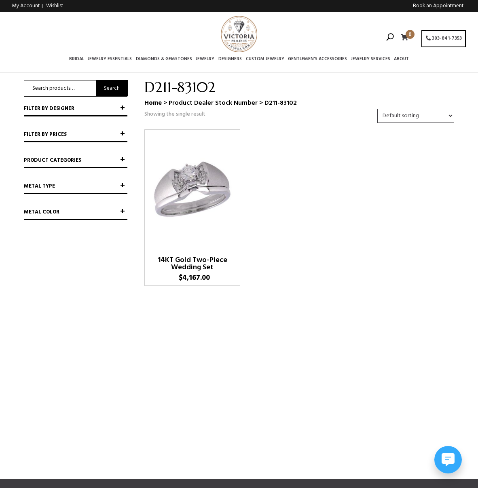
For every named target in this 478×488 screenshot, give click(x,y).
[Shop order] (415, 116)
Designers (230, 59)
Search (112, 88)
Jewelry (205, 59)
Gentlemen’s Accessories (317, 59)
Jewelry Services (370, 59)
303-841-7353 (444, 38)
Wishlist (54, 6)
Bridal (76, 59)
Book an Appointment (438, 6)
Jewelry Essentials (110, 59)
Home (153, 103)
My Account (26, 6)
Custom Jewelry (265, 59)
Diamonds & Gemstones (164, 59)
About (401, 59)
